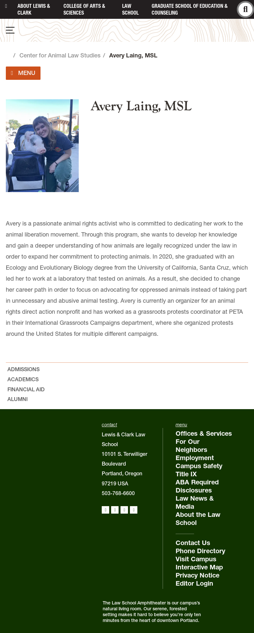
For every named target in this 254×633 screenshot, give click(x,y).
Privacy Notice (197, 575)
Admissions (23, 369)
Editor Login (194, 583)
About (33, 9)
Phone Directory (200, 551)
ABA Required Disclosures (197, 486)
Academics (23, 379)
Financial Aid (26, 389)
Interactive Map (199, 567)
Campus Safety (199, 466)
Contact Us (193, 543)
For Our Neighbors (191, 446)
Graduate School (189, 9)
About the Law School (198, 519)
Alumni (17, 399)
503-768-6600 (118, 493)
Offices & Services (204, 433)
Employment (195, 458)
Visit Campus (196, 559)
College (84, 9)
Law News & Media (195, 502)
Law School (130, 9)
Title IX (186, 474)
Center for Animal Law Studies (59, 55)
